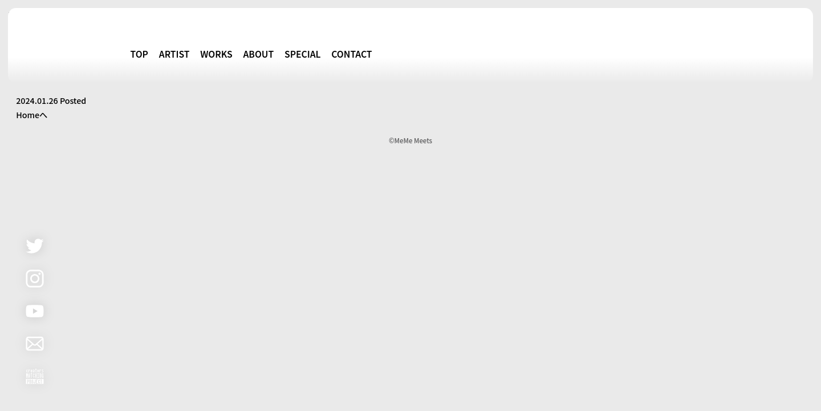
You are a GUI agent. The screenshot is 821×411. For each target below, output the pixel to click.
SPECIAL (302, 54)
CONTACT (351, 54)
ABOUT (258, 54)
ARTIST (174, 54)
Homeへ (31, 114)
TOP (139, 54)
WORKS (216, 54)
